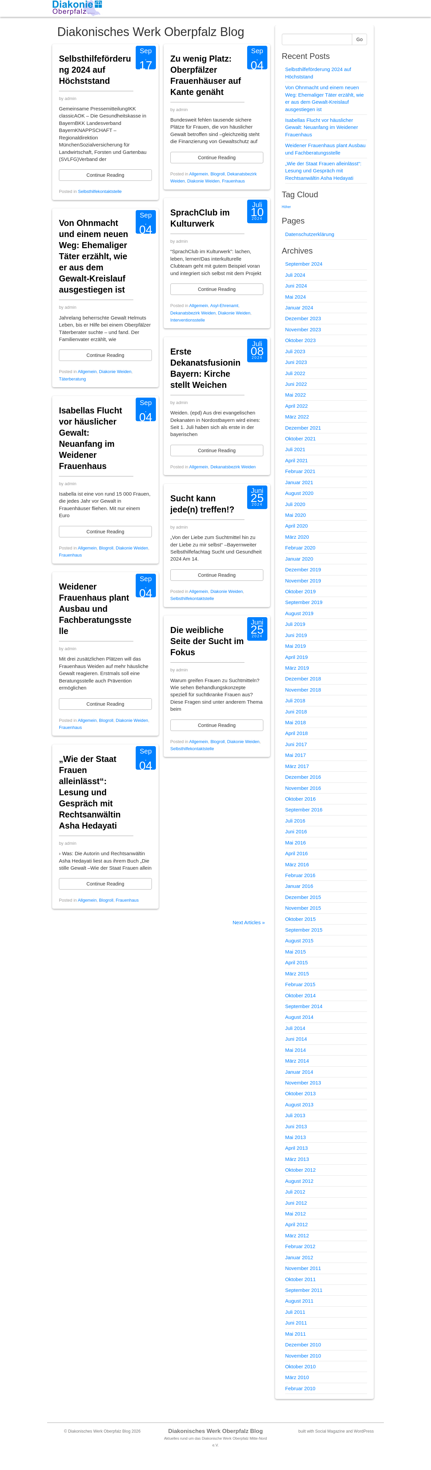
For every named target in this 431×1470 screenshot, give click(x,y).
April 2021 (296, 460)
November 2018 (303, 690)
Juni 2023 (296, 362)
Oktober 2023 (300, 340)
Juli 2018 (295, 700)
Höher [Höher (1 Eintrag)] (286, 207)
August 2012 (299, 1181)
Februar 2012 (300, 1246)
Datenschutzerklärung (309, 234)
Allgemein (87, 371)
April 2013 (296, 1148)
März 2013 (297, 1159)
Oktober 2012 (300, 1170)
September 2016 (304, 809)
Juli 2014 (295, 1028)
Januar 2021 (299, 482)
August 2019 (299, 613)
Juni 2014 (296, 1039)
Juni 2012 (296, 1203)
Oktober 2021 (300, 438)
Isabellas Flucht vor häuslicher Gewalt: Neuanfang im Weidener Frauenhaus (321, 127)
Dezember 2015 (303, 897)
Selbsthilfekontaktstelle (100, 191)
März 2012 (297, 1235)
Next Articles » (249, 922)
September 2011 (304, 1290)
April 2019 (296, 657)
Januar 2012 (299, 1257)
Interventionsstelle (187, 320)
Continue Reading (105, 175)
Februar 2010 (300, 1388)
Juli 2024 (295, 275)
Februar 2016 (300, 875)
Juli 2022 (295, 373)
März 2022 (297, 417)
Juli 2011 (295, 1312)
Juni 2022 (296, 384)
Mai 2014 (295, 1050)
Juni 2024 (296, 286)
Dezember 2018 (303, 678)
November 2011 (303, 1268)
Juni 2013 (296, 1126)
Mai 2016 (295, 842)
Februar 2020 (300, 547)
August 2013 (299, 1104)
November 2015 (303, 908)
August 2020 (299, 493)
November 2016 (303, 788)
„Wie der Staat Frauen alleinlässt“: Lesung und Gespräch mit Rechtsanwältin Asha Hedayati (90, 792)
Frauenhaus (70, 555)
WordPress (364, 1431)
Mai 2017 (295, 755)
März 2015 (297, 973)
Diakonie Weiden (115, 371)
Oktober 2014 (300, 995)
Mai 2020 (295, 515)
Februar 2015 (300, 984)
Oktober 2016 (300, 799)
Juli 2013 (295, 1115)
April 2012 (296, 1224)
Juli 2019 (295, 624)
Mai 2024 (295, 297)
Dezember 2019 (303, 569)
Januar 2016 (299, 886)
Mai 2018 (295, 722)
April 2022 (296, 406)
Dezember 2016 (303, 777)
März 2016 (297, 864)
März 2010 (297, 1377)
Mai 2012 (295, 1213)
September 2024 (304, 264)
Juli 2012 (295, 1192)
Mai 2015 (295, 952)
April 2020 (296, 526)
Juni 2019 (296, 635)
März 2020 (297, 537)
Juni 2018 (296, 711)
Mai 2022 (295, 395)
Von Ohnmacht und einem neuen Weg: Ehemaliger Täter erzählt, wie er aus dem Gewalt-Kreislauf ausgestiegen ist (93, 256)
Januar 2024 (299, 307)
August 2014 (299, 1017)
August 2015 (299, 940)
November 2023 (303, 329)
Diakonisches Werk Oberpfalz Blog (215, 1431)
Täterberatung (72, 378)
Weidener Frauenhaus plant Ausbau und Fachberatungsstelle (95, 609)
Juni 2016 (296, 831)
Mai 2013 (295, 1137)
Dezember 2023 (303, 318)
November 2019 (303, 580)
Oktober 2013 (300, 1093)
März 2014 (297, 1061)
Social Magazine (330, 1431)
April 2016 (296, 853)
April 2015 (296, 962)
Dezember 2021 (303, 428)
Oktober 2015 (300, 919)
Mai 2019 (295, 646)
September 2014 (304, 1006)
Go (359, 39)
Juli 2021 (295, 449)
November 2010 (303, 1356)
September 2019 (304, 602)
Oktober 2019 (300, 591)
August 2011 (299, 1301)
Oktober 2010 (300, 1366)
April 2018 (296, 733)
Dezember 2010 (303, 1344)
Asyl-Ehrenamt (224, 305)
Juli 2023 (295, 351)
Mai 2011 (295, 1334)
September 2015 (304, 930)
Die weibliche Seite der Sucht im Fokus (207, 641)
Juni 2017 (296, 744)
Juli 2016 (295, 821)
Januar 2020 (299, 559)
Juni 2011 (296, 1323)
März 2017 (297, 766)
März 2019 (297, 668)
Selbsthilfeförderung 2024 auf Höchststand (95, 70)
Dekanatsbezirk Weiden (193, 312)
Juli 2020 (295, 504)
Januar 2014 (299, 1072)
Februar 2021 (300, 471)
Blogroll (106, 547)
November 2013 (303, 1082)
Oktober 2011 (300, 1279)
